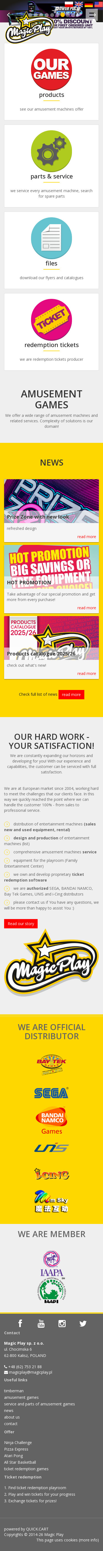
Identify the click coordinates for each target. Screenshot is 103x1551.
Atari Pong (13, 1455)
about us (12, 1417)
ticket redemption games (26, 1468)
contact (11, 1423)
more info (89, 1540)
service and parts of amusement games (39, 1403)
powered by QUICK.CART (26, 1529)
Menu (93, 12)
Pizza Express (16, 1449)
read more (86, 536)
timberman (14, 1390)
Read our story (21, 923)
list (25, 843)
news (8, 1410)
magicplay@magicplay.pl (30, 1372)
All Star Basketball (20, 1462)
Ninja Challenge (18, 1442)
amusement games (21, 1397)
